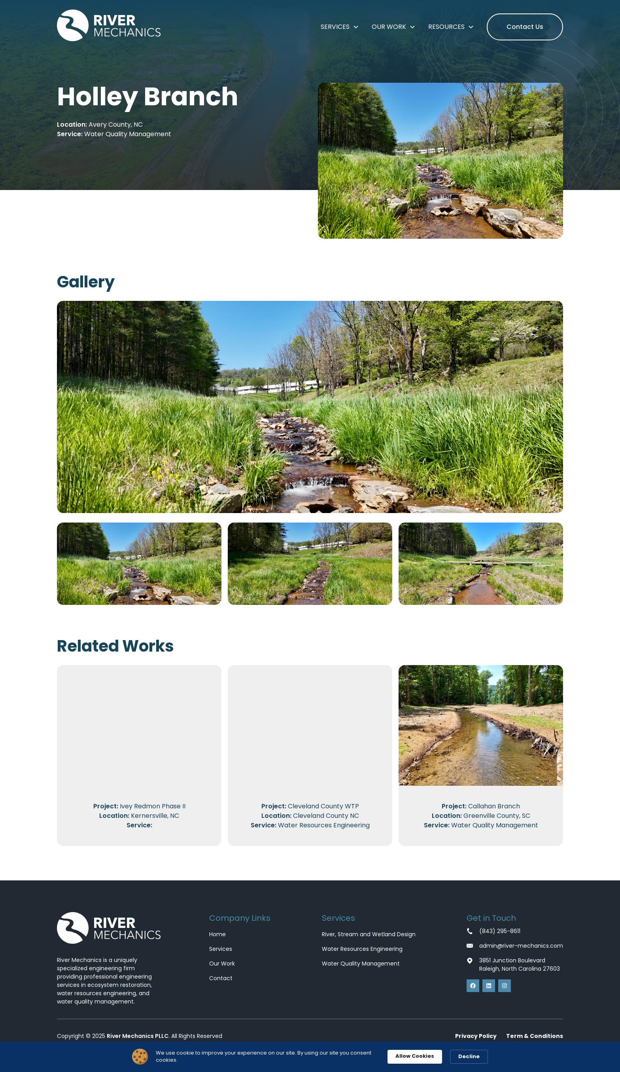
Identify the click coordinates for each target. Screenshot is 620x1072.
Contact (220, 978)
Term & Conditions (534, 1036)
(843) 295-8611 (499, 931)
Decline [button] (469, 1056)
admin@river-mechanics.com (521, 946)
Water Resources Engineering (362, 949)
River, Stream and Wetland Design (369, 934)
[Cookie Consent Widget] (310, 1057)
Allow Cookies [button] (414, 1056)
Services (220, 949)
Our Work (222, 963)
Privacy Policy (476, 1036)
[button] (339, 27)
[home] (109, 27)
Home (217, 934)
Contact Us (525, 26)
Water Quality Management (361, 963)
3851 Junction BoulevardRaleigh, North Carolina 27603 (519, 964)
